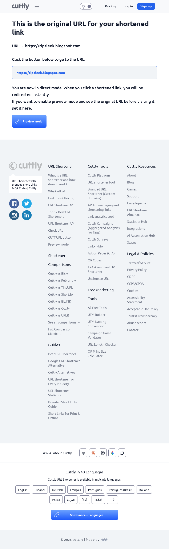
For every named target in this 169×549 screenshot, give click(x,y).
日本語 (98, 500)
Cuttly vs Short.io (60, 294)
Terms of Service (138, 263)
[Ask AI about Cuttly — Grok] (122, 452)
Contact (132, 330)
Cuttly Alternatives (61, 372)
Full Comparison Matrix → (60, 331)
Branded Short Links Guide (62, 404)
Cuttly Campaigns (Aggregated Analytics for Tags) (104, 227)
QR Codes (95, 260)
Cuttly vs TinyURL (60, 287)
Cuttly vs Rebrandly (62, 280)
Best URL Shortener (62, 354)
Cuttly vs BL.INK (59, 301)
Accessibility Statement (136, 299)
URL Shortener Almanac (137, 212)
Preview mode (32, 121)
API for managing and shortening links (103, 207)
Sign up (146, 6)
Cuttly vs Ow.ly (58, 308)
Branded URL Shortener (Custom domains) (101, 193)
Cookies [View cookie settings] (132, 290)
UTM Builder (96, 315)
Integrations (136, 228)
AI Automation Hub (141, 235)
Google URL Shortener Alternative (64, 363)
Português (95, 490)
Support (133, 196)
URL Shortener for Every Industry (61, 381)
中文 (112, 500)
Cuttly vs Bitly (58, 273)
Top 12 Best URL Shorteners (59, 214)
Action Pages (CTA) (101, 253)
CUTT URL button (60, 237)
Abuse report (136, 323)
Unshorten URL (98, 278)
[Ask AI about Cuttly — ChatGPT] (83, 452)
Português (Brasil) (120, 490)
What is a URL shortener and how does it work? (62, 179)
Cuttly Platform (99, 175)
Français (75, 490)
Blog (130, 182)
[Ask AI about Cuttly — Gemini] (112, 452)
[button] (37, 6)
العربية (71, 500)
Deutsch (57, 490)
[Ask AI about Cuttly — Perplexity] (103, 452)
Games (132, 189)
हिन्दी (84, 500)
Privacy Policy (136, 270)
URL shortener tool (101, 182)
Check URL (55, 230)
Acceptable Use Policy (142, 309)
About (131, 175)
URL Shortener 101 (61, 205)
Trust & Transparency (142, 316)
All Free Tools (97, 308)
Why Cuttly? (56, 191)
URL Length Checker (102, 344)
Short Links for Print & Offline (64, 415)
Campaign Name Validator (99, 335)
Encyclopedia (136, 203)
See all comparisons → (64, 322)
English (23, 490)
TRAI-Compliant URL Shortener (102, 269)
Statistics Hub (137, 221)
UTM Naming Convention (97, 323)
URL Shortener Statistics (58, 393)
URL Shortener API (61, 223)
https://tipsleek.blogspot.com (40, 72)
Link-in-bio (95, 246)
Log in (128, 6)
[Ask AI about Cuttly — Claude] (93, 452)
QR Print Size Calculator (97, 353)
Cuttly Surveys (98, 239)
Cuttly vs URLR (58, 315)
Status (131, 242)
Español (40, 490)
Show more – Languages (86, 515)
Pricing (110, 6)
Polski (56, 500)
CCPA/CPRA (135, 283)
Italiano (144, 490)
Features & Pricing (61, 198)
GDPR (131, 276)
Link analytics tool (101, 216)
